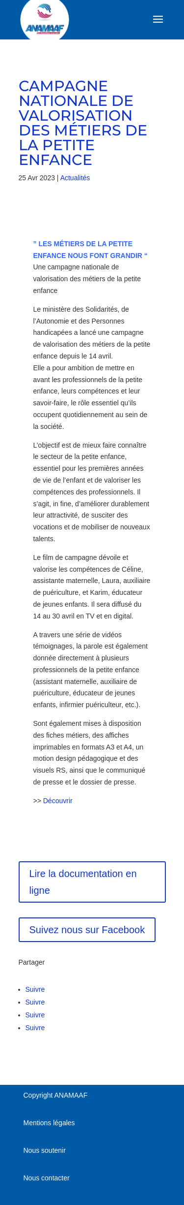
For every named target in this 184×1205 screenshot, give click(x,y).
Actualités (75, 178)
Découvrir (58, 801)
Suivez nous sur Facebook (87, 929)
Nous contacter (47, 1178)
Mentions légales (49, 1123)
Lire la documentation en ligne (83, 882)
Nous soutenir (45, 1150)
